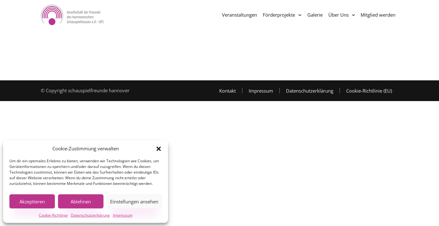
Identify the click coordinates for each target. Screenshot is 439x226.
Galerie (315, 15)
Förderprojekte (282, 15)
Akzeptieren (32, 201)
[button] (159, 149)
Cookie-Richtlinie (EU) (369, 91)
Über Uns (341, 15)
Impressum (123, 215)
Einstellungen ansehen (134, 201)
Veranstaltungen (239, 15)
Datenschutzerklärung (90, 215)
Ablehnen (81, 201)
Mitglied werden (378, 15)
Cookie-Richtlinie (53, 215)
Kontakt (227, 91)
